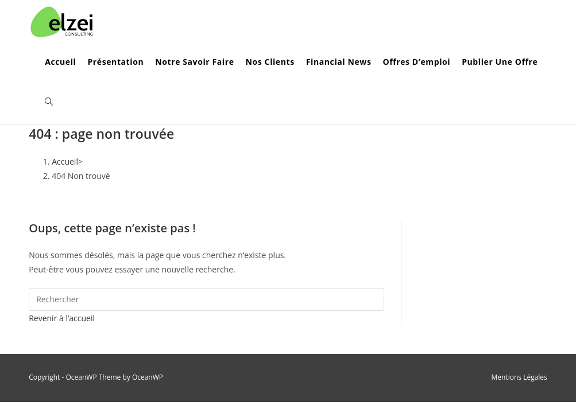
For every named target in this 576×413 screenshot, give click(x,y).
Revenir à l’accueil (62, 318)
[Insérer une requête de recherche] (206, 299)
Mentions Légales (519, 377)
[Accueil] (65, 161)
